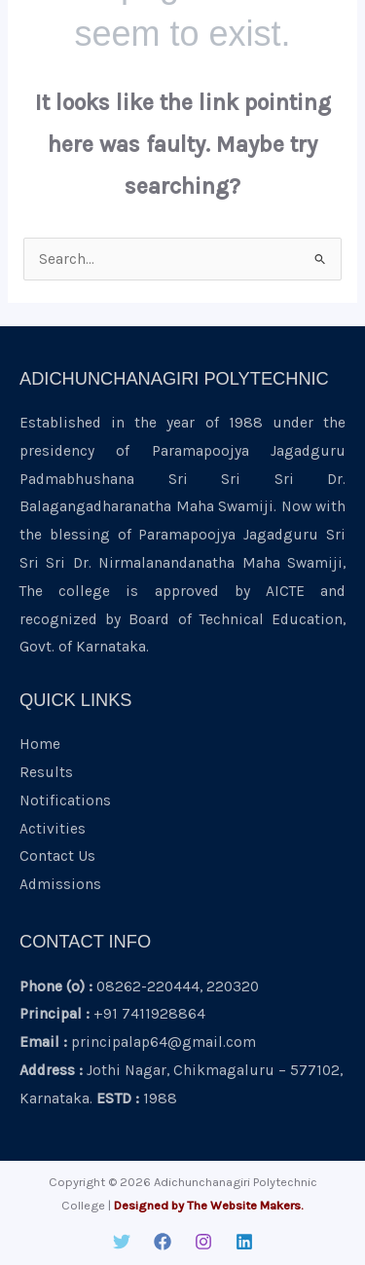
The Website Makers (244, 1205)
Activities (52, 828)
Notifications (65, 800)
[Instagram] (203, 1241)
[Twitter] (121, 1241)
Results (46, 772)
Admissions (60, 884)
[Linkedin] (244, 1241)
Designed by (149, 1205)
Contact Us (57, 856)
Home (39, 744)
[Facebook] (162, 1241)
